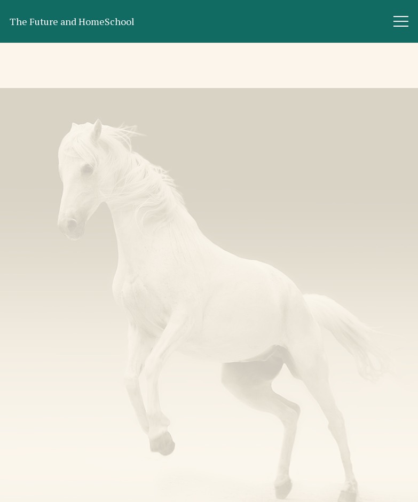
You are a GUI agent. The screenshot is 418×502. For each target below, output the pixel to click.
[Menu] (401, 21)
